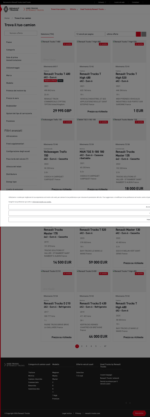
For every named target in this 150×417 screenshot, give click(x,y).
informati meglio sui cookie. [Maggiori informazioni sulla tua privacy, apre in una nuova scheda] (41, 202)
